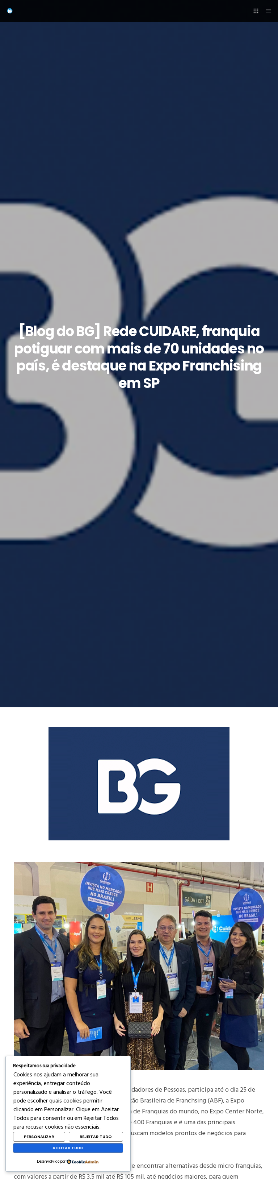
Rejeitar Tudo (96, 1136)
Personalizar (39, 1136)
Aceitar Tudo (68, 1148)
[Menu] (266, 11)
